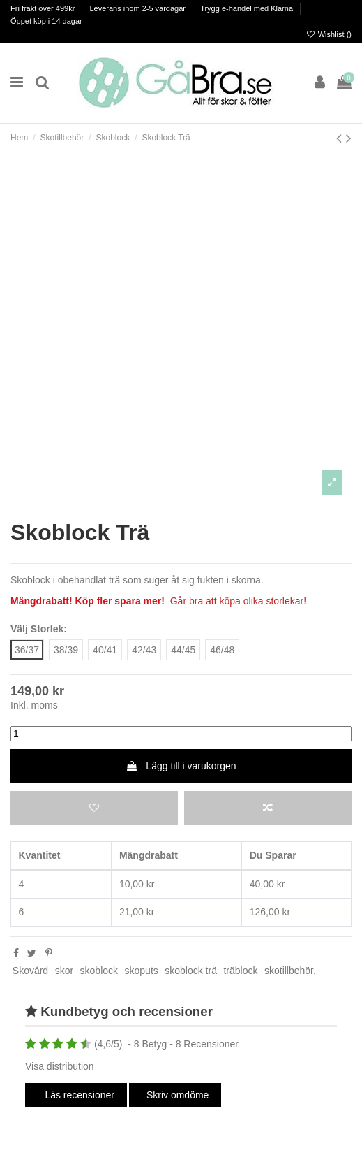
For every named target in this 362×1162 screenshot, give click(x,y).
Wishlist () (329, 34)
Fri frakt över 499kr (43, 8)
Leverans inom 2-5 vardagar (138, 8)
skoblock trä (191, 970)
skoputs (141, 970)
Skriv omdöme (177, 1095)
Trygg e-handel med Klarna (247, 8)
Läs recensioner (79, 1095)
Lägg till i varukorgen (181, 765)
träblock (240, 970)
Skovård (30, 970)
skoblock (99, 970)
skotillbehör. (290, 970)
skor (64, 970)
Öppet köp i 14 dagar (46, 21)
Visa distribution (59, 1066)
